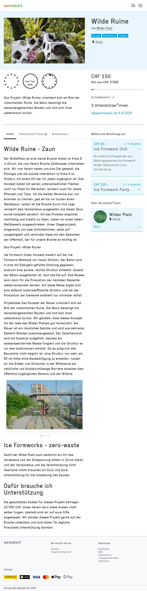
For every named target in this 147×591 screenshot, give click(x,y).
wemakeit (12, 542)
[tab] (10, 134)
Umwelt (123, 35)
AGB (100, 552)
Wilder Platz (104, 28)
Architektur (109, 35)
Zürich (99, 41)
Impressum (103, 561)
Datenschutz (104, 555)
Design (96, 35)
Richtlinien (103, 549)
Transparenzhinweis (108, 558)
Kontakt (55, 549)
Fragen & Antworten (61, 552)
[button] (133, 6)
